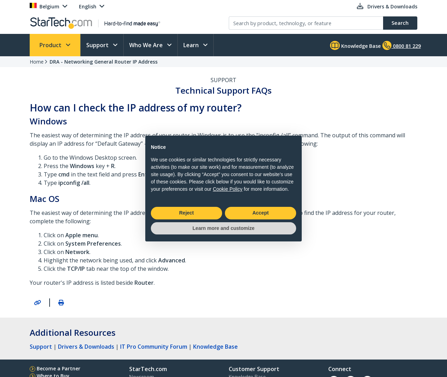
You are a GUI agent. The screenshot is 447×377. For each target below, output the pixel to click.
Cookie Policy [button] (227, 189)
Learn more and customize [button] (223, 228)
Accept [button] (260, 213)
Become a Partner (58, 368)
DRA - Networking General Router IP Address (103, 61)
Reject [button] (186, 213)
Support (98, 45)
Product (51, 45)
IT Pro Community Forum (153, 346)
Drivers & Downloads (86, 346)
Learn (191, 45)
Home (37, 61)
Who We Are (146, 45)
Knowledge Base (355, 45)
